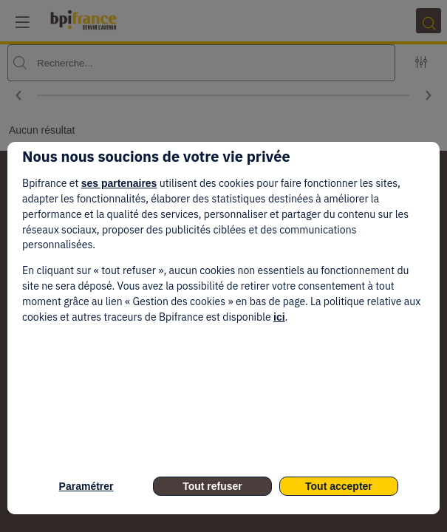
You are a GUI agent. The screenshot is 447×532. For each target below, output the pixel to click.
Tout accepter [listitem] (338, 486)
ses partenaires (119, 183)
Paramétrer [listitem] (86, 486)
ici (279, 317)
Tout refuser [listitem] (212, 486)
